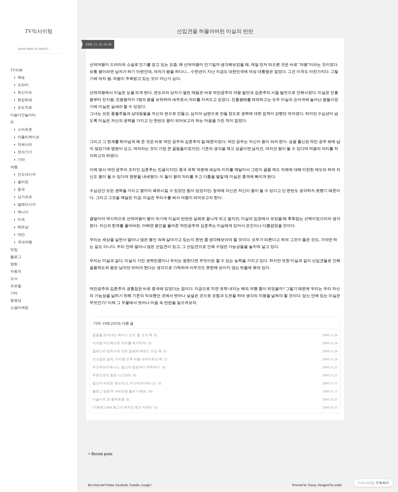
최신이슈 (24, 92)
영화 (14, 264)
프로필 (15, 286)
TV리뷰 (16, 70)
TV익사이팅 (39, 31)
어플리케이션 (28, 137)
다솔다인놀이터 (23, 115)
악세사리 (24, 145)
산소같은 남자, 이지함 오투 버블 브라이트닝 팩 (127, 359)
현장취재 (24, 100)
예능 (21, 77)
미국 (21, 219)
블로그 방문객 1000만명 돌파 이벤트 (119, 391)
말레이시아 (26, 204)
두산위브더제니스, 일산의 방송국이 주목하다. (126, 367)
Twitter (109, 485)
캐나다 (22, 212)
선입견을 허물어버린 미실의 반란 (215, 31)
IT (12, 122)
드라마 (22, 85)
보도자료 (24, 107)
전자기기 (24, 152)
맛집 (14, 250)
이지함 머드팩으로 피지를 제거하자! (119, 343)
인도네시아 (26, 174)
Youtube (134, 485)
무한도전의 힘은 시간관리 (111, 375)
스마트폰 (24, 129)
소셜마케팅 (19, 308)
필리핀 (22, 182)
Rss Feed (93, 485)
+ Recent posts (100, 454)
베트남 (22, 227)
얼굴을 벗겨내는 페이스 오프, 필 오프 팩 (122, 335)
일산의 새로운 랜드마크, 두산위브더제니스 (124, 383)
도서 (14, 279)
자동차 (15, 271)
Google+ (146, 485)
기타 (21, 160)
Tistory (312, 485)
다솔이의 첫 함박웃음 (108, 399)
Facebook (122, 485)
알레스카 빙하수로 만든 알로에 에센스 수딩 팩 (127, 351)
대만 (21, 235)
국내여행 (24, 242)
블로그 (15, 257)
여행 (14, 167)
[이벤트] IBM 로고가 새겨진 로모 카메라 (122, 407)
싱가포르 (24, 197)
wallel (338, 485)
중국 (21, 189)
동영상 (15, 300)
